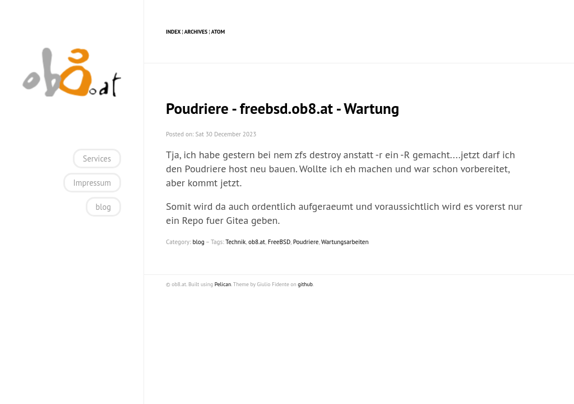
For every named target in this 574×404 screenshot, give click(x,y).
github (305, 284)
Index (173, 31)
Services (97, 158)
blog (103, 206)
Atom (218, 31)
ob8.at (256, 242)
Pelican (223, 284)
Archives (195, 31)
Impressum (92, 182)
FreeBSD (279, 242)
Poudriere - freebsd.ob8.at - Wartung (282, 108)
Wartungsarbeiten (345, 242)
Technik (235, 242)
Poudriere (306, 242)
